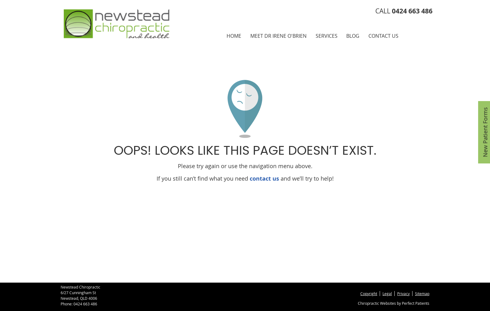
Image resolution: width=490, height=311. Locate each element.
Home (234, 35)
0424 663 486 (85, 303)
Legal (387, 293)
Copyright (368, 293)
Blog (352, 35)
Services (327, 35)
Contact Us (383, 35)
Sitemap (422, 293)
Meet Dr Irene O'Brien (278, 35)
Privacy (403, 293)
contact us (264, 178)
